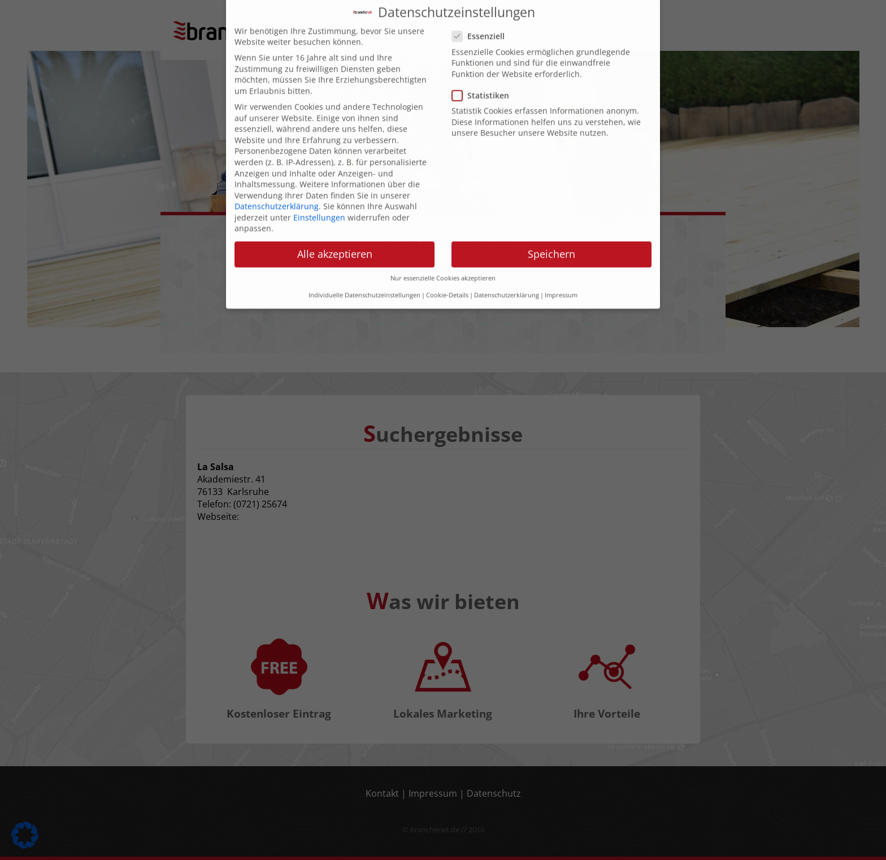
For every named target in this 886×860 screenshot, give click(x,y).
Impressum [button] (561, 275)
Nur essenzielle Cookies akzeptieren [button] (443, 258)
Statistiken (483, 75)
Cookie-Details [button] (447, 275)
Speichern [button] (551, 234)
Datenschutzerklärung (276, 186)
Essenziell (481, 16)
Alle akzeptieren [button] (334, 234)
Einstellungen (319, 197)
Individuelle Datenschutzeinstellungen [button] (364, 275)
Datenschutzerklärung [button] (506, 275)
